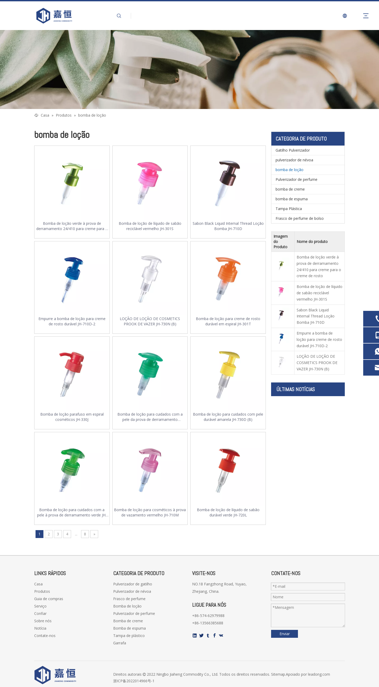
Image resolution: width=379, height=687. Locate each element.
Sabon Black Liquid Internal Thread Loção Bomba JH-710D (228, 226)
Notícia (40, 628)
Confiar (40, 613)
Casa (38, 583)
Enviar (285, 633)
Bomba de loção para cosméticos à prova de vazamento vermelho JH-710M (150, 512)
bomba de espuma (292, 198)
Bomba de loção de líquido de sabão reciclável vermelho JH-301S (150, 226)
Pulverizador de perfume (296, 179)
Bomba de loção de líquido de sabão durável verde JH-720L (228, 512)
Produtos (42, 591)
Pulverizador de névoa (132, 591)
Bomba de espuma (129, 628)
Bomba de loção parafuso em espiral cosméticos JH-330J (72, 417)
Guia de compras (48, 598)
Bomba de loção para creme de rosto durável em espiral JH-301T (228, 321)
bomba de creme (290, 189)
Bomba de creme (128, 620)
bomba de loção (289, 169)
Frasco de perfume (129, 598)
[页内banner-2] (189, 69)
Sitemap (278, 674)
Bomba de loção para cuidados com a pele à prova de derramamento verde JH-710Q (72, 512)
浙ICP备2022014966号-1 (133, 680)
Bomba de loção (127, 606)
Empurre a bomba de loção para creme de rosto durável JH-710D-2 (72, 321)
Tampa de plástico (129, 635)
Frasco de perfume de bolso (300, 218)
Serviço (40, 606)
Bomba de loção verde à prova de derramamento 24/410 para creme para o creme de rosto (72, 226)
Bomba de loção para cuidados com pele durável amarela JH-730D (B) (228, 417)
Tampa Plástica (289, 208)
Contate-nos (45, 635)
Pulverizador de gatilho (132, 583)
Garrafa (119, 642)
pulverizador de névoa (294, 159)
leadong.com (319, 674)
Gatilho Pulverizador (293, 150)
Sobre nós (43, 620)
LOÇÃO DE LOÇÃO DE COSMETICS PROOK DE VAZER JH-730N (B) (150, 321)
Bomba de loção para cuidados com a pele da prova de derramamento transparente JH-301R (150, 417)
